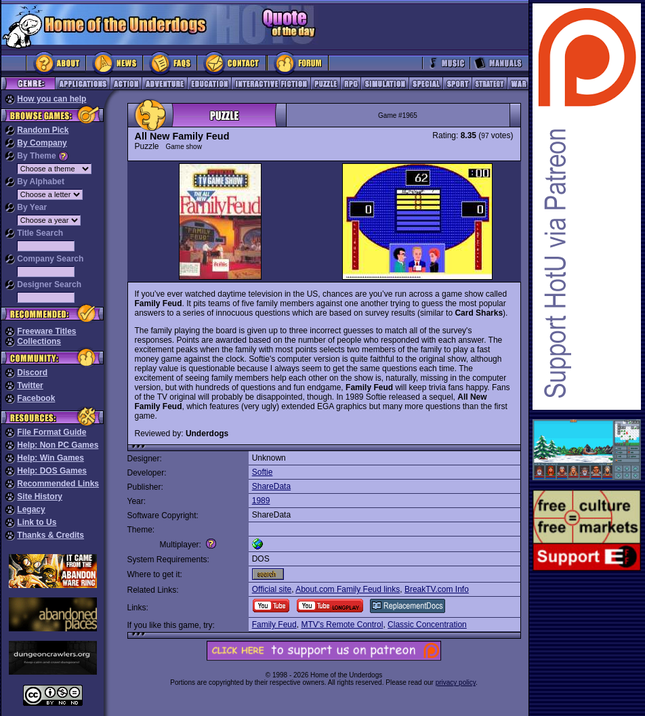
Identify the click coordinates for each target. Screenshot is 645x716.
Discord (32, 372)
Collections (39, 341)
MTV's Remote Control (342, 624)
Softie (262, 472)
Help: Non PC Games (57, 445)
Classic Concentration (427, 624)
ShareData (271, 486)
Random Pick (42, 130)
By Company (41, 143)
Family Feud (274, 624)
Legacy (31, 509)
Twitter (30, 385)
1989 (261, 500)
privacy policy (456, 682)
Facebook (36, 398)
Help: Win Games (50, 458)
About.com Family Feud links (347, 589)
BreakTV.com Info (436, 589)
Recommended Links (58, 483)
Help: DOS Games (52, 471)
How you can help (51, 99)
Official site (271, 589)
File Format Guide (51, 432)
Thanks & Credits (50, 535)
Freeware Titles (46, 331)
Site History (39, 496)
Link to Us (36, 522)
